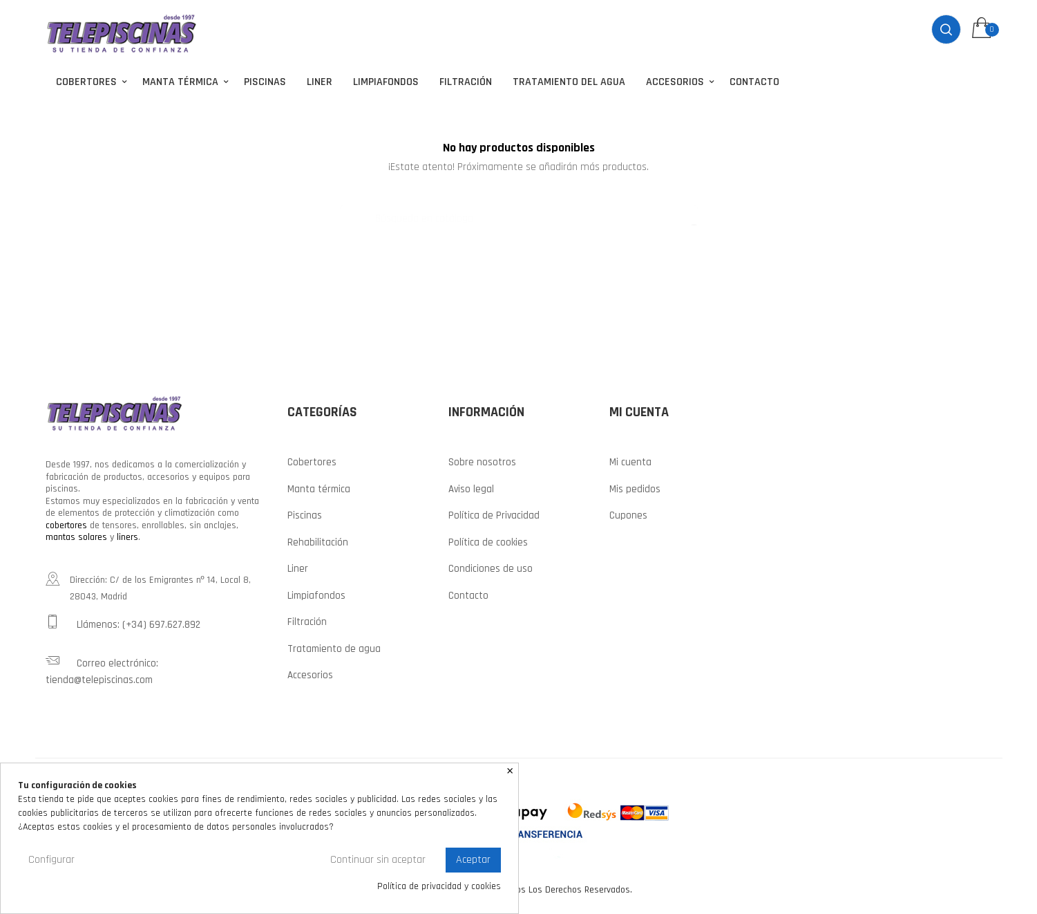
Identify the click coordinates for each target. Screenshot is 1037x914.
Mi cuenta (630, 460)
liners (127, 536)
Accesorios (310, 673)
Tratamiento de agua (334, 646)
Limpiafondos (316, 593)
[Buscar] (519, 210)
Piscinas (304, 514)
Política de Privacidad (494, 514)
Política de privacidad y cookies (439, 887)
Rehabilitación (317, 540)
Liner (297, 567)
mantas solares (76, 536)
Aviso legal (471, 487)
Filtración (307, 620)
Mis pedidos (634, 487)
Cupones (628, 514)
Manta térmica (318, 487)
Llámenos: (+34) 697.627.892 (123, 621)
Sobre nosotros (482, 460)
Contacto (468, 593)
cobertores (66, 523)
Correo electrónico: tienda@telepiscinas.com (102, 667)
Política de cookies (488, 540)
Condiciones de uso (490, 567)
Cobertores (311, 460)
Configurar (51, 859)
